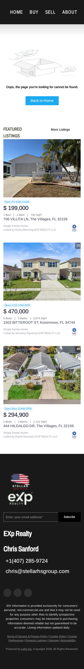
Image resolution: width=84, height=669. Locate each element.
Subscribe (69, 517)
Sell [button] (50, 12)
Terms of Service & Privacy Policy (27, 636)
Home (16, 12)
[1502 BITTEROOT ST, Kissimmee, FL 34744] (42, 272)
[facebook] (7, 593)
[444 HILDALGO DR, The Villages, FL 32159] (42, 375)
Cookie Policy (58, 636)
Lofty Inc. (26, 649)
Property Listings (36, 640)
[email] (30, 517)
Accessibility (68, 640)
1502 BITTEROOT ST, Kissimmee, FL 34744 (39, 322)
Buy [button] (34, 12)
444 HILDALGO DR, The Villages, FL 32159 (38, 426)
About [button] (69, 12)
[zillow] (18, 593)
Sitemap (53, 640)
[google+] (28, 593)
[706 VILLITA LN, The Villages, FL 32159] (42, 168)
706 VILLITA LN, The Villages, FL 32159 (35, 219)
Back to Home (42, 101)
